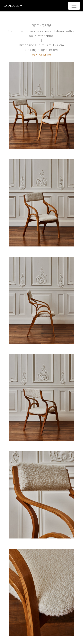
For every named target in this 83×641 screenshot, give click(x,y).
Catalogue (11, 5)
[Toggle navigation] (74, 6)
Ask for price (41, 54)
